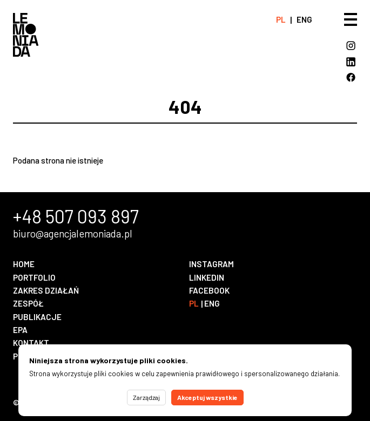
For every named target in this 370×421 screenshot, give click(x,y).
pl (281, 19)
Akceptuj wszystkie (207, 397)
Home (24, 264)
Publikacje (37, 317)
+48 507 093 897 (76, 216)
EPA (20, 330)
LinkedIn (206, 277)
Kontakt (31, 343)
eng (304, 19)
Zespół (28, 303)
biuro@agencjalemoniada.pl (72, 234)
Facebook (209, 290)
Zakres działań (46, 290)
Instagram (211, 264)
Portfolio (34, 277)
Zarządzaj (146, 397)
